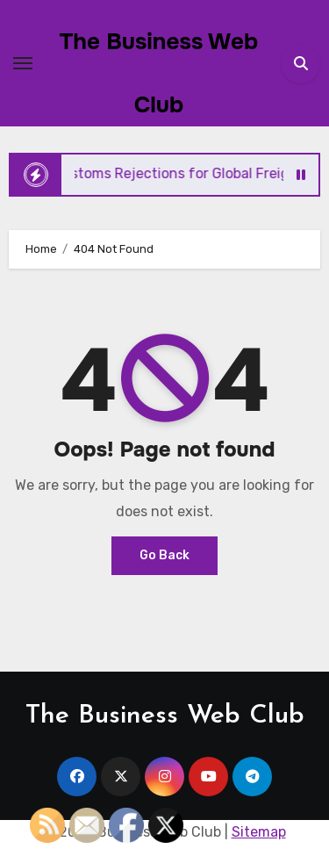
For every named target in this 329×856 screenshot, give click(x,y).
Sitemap (259, 832)
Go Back (164, 555)
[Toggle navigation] (23, 63)
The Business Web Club (164, 716)
